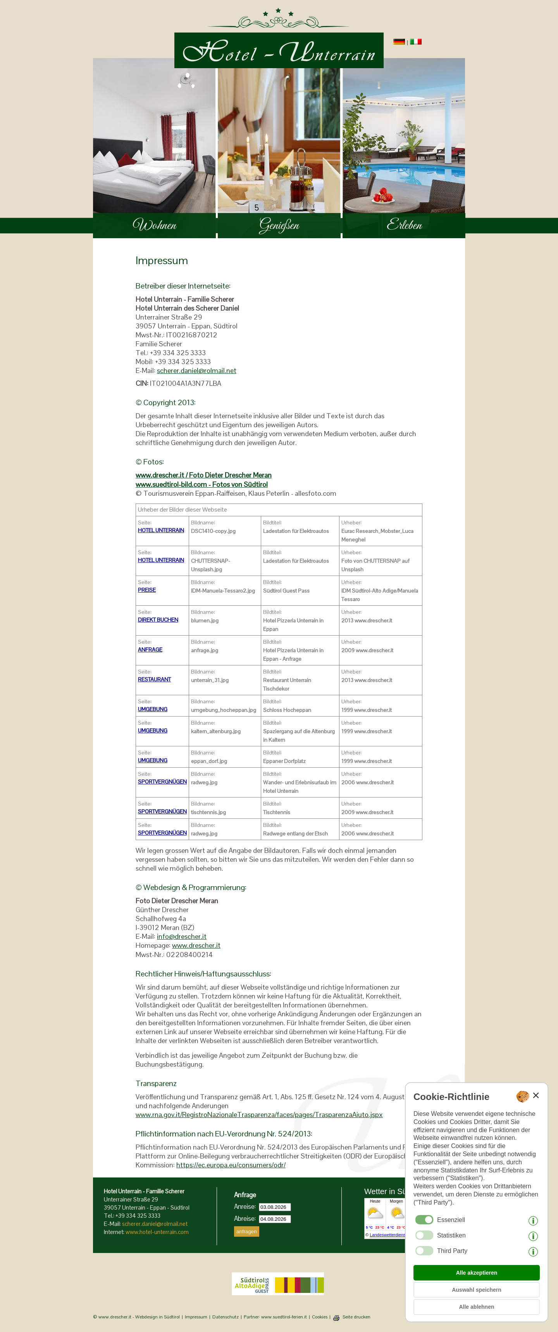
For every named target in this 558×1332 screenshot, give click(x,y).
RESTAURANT (154, 679)
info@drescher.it (182, 936)
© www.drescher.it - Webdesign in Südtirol (136, 1317)
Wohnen (154, 225)
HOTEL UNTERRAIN (161, 530)
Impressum (196, 1317)
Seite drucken (356, 1317)
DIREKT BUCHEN (158, 619)
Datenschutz (225, 1317)
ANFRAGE (150, 649)
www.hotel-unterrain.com (157, 1232)
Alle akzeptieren (477, 1273)
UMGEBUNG (152, 709)
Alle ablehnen (476, 1307)
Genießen (279, 225)
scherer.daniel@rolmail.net (196, 370)
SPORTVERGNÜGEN (162, 781)
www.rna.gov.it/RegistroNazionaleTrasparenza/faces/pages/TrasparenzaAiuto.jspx (259, 1114)
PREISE (147, 589)
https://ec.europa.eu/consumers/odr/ (231, 1164)
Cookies (319, 1317)
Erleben (404, 225)
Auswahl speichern (476, 1290)
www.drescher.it (196, 945)
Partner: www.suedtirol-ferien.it (275, 1317)
